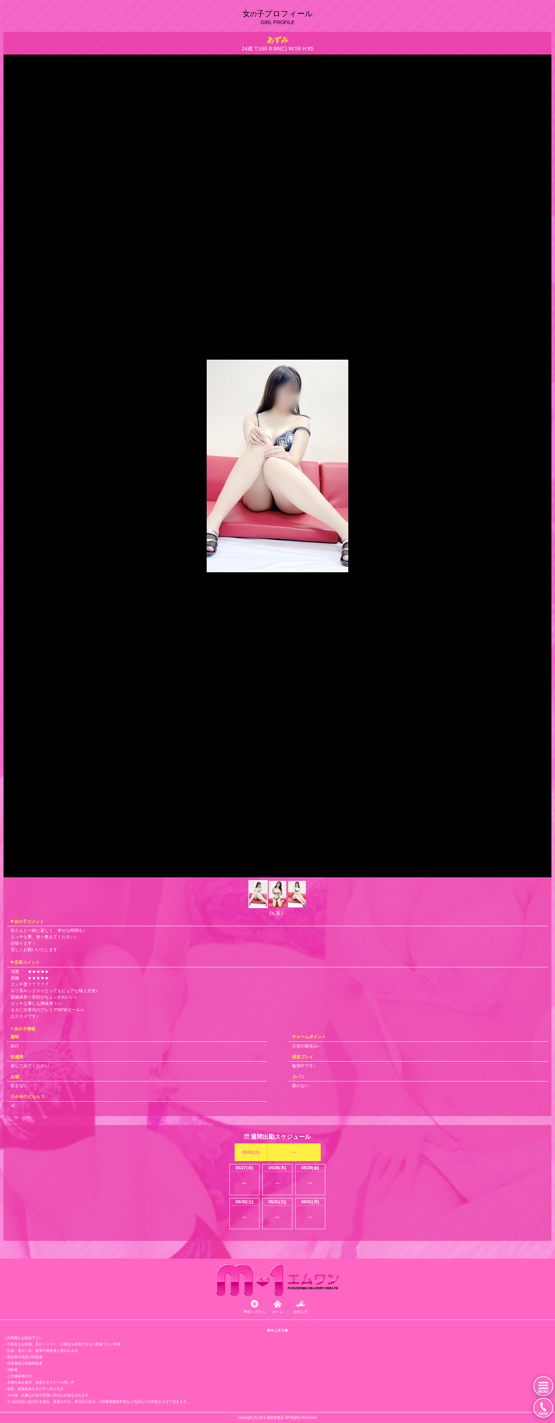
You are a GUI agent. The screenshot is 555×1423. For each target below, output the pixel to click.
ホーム (277, 1312)
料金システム (254, 1312)
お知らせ (300, 1312)
